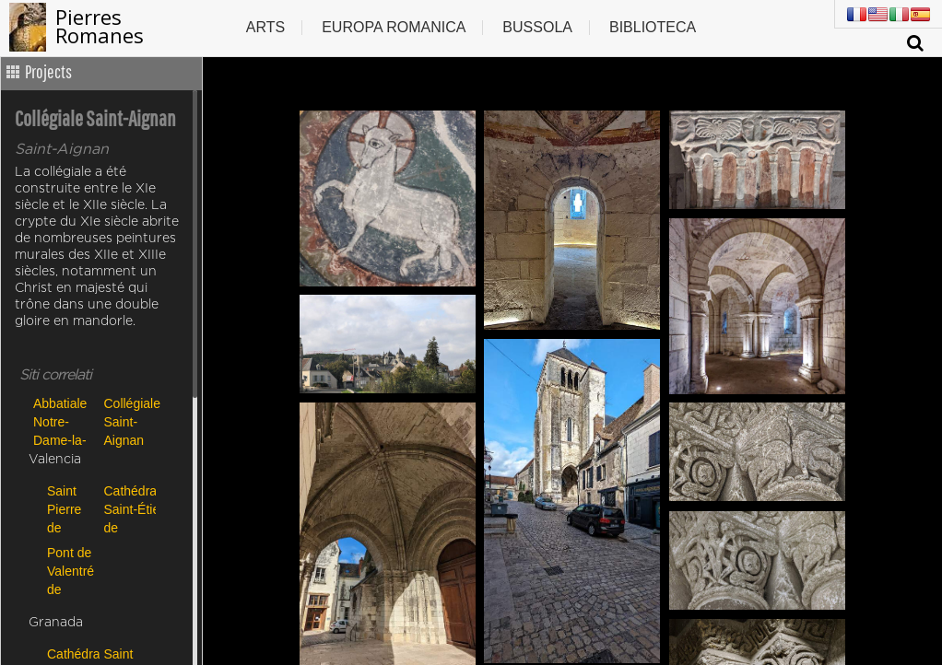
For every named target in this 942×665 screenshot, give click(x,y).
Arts (265, 27)
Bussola (537, 27)
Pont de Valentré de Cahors (70, 570)
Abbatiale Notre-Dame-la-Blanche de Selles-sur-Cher (61, 421)
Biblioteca (652, 27)
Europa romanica (393, 27)
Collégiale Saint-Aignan (132, 421)
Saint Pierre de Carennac (71, 509)
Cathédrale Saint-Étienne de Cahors (128, 509)
